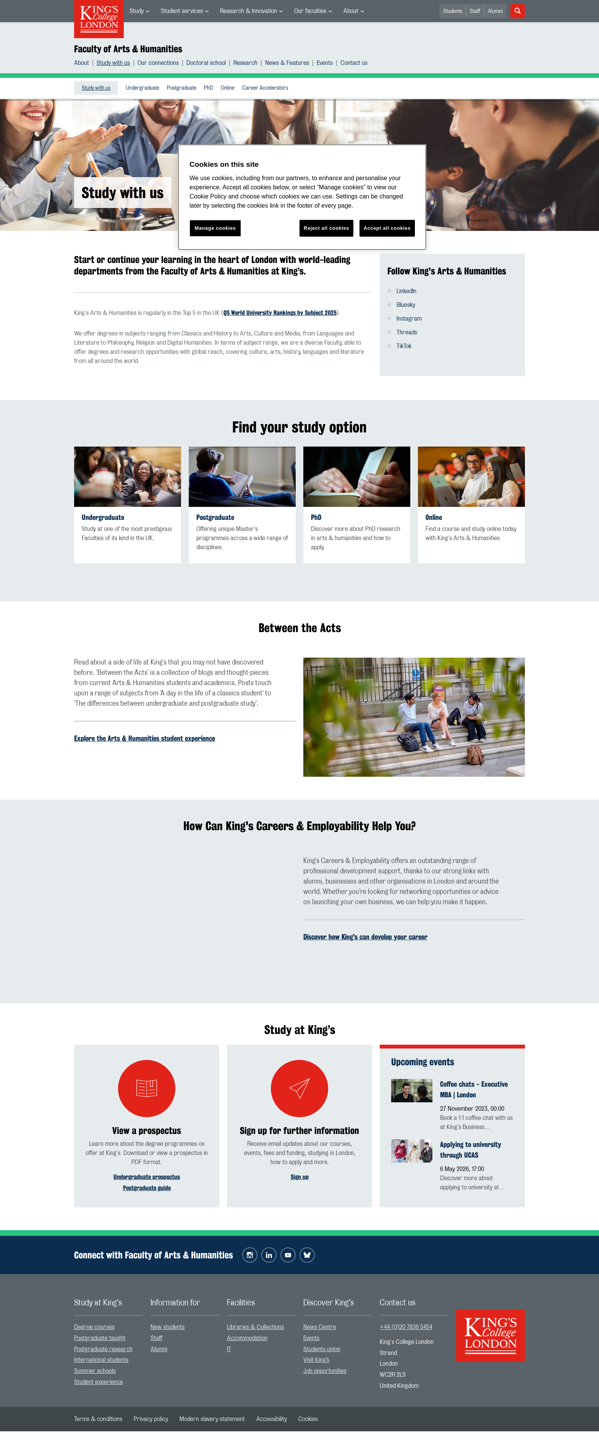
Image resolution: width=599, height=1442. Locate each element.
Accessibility (271, 1420)
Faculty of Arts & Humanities (128, 49)
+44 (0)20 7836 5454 (406, 1328)
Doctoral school (206, 63)
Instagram (409, 319)
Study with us (113, 63)
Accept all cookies (387, 228)
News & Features (287, 63)
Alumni (495, 11)
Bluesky (406, 305)
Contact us (353, 63)
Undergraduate (142, 88)
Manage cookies (215, 228)
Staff (475, 11)
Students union (321, 1350)
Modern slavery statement (212, 1420)
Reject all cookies (326, 228)
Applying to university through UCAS (470, 1149)
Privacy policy (151, 1420)
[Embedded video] (185, 918)
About (350, 11)
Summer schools (95, 1372)
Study (137, 11)
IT (229, 1350)
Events (325, 63)
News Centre (319, 1328)
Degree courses (94, 1328)
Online (228, 88)
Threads (407, 332)
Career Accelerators (265, 88)
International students (101, 1361)
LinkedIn (406, 291)
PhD (208, 88)
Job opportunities (324, 1372)
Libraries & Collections (255, 1328)
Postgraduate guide (147, 1188)
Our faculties (310, 11)
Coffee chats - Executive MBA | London (474, 1089)
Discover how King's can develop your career (365, 937)
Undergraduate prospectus (146, 1177)
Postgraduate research (103, 1350)
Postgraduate (181, 88)
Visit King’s (316, 1361)
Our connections (158, 63)
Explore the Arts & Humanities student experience (144, 738)
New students (168, 1328)
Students (452, 11)
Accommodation (247, 1339)
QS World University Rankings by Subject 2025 (280, 312)
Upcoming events (422, 1061)
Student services (182, 11)
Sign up (300, 1177)
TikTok (404, 346)
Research (245, 63)
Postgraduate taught (99, 1339)
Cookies (308, 1420)
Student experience (98, 1383)
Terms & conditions (98, 1420)
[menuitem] (139, 11)
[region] (302, 197)
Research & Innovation (248, 11)
